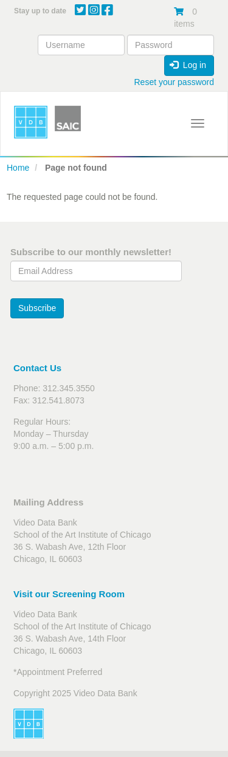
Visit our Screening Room (69, 594)
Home (18, 168)
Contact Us (37, 368)
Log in (188, 65)
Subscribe (37, 308)
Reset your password (174, 82)
